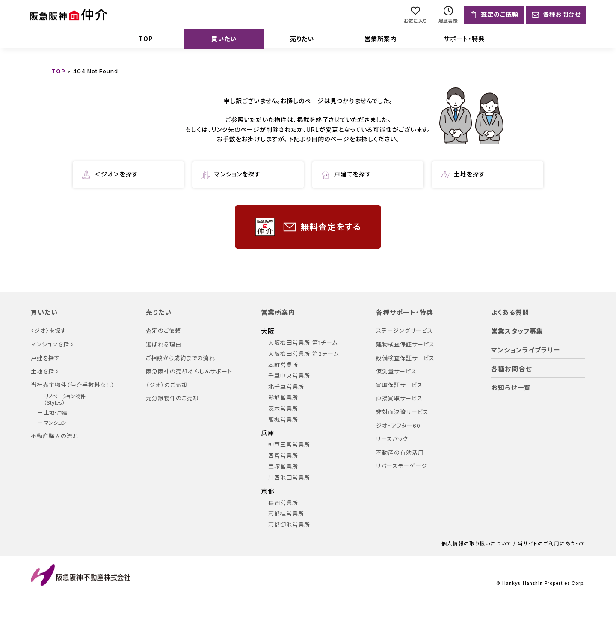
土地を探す (463, 174)
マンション (55, 423)
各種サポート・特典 (404, 312)
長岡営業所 (283, 503)
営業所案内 (380, 38)
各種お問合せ (511, 369)
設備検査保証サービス (405, 358)
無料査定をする (308, 227)
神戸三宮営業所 (289, 444)
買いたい (224, 38)
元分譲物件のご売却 (172, 398)
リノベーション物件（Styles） (65, 399)
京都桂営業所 (286, 513)
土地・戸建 (55, 413)
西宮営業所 (283, 456)
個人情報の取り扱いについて (476, 544)
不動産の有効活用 (400, 453)
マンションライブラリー (525, 350)
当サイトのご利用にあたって (551, 544)
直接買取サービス (399, 398)
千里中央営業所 (289, 376)
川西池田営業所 (289, 477)
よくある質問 (510, 312)
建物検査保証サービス (405, 344)
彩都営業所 (283, 397)
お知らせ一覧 (511, 388)
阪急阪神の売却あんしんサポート (189, 371)
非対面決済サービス (402, 412)
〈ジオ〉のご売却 (166, 385)
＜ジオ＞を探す (110, 174)
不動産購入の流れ (55, 436)
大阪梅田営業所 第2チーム (303, 354)
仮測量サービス (396, 371)
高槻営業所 (283, 420)
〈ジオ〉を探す (48, 331)
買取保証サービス (399, 385)
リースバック (392, 439)
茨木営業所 (283, 408)
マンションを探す (231, 174)
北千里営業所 (286, 387)
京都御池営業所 (289, 525)
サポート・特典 (464, 38)
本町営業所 (283, 365)
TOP (146, 38)
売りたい (302, 38)
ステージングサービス (404, 331)
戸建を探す (45, 358)
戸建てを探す (346, 174)
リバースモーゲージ (401, 466)
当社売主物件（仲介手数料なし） (73, 385)
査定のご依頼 (163, 331)
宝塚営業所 (283, 466)
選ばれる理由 (163, 344)
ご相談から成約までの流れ (180, 358)
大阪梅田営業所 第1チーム (303, 343)
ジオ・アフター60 (398, 426)
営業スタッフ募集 (517, 331)
